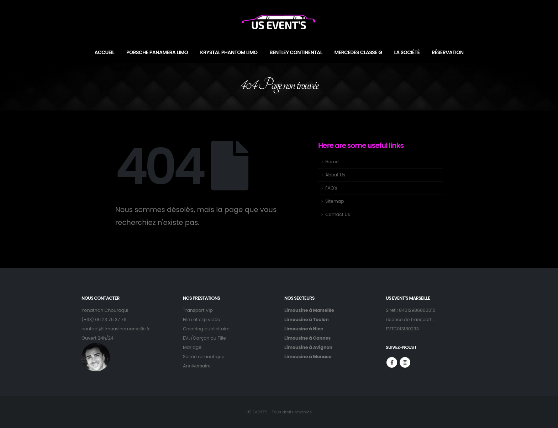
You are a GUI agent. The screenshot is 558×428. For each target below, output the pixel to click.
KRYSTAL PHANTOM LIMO (228, 52)
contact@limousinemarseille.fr (115, 329)
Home (332, 162)
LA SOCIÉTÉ (407, 52)
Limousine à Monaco (308, 357)
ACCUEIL (105, 52)
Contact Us (337, 214)
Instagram (405, 362)
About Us (335, 175)
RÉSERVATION (447, 52)
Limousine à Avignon (308, 347)
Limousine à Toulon (306, 319)
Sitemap (334, 201)
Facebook (391, 362)
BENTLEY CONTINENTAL (296, 52)
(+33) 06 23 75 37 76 (103, 319)
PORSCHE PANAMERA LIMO (157, 52)
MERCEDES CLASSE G (358, 52)
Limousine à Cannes (307, 338)
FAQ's (331, 188)
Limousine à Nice (303, 329)
